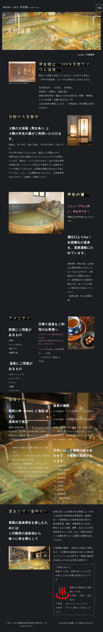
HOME (81, 55)
